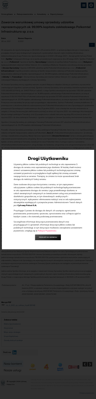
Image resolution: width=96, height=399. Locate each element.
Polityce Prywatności (47, 230)
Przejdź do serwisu (48, 237)
